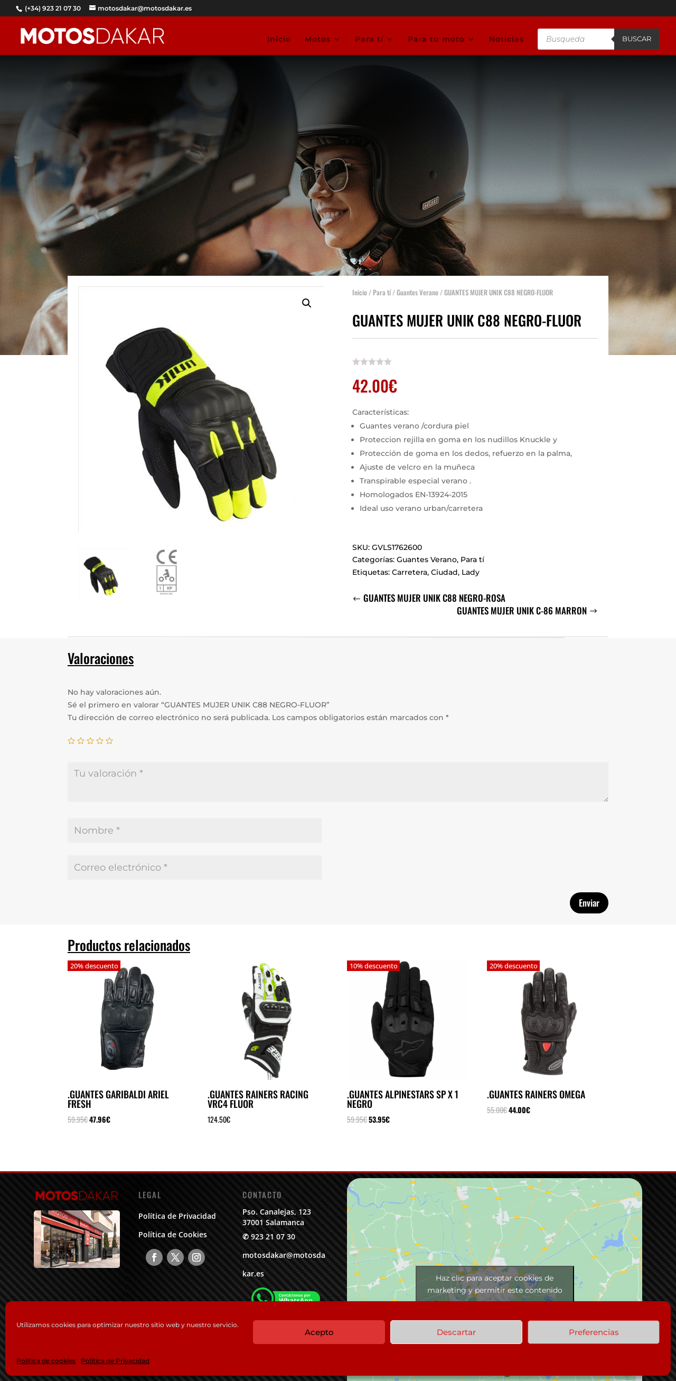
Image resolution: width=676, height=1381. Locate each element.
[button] (306, 297)
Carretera (409, 566)
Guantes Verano (417, 286)
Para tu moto (436, 39)
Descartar (456, 1332)
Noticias (506, 39)
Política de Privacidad (115, 1361)
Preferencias (594, 1332)
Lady (471, 566)
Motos (318, 39)
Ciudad (444, 566)
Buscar (636, 38)
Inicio (279, 39)
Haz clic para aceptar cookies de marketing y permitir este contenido (494, 1284)
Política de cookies (46, 1361)
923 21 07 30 (273, 1236)
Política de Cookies (172, 1234)
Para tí (369, 39)
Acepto (319, 1332)
